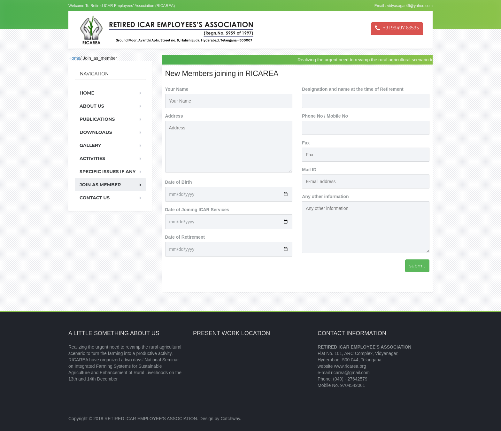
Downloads (96, 132)
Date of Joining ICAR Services (197, 209)
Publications (97, 119)
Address (174, 116)
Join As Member (100, 185)
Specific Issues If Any (107, 171)
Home (74, 58)
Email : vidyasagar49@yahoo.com (403, 6)
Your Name (177, 89)
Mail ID (309, 169)
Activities (92, 158)
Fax (306, 142)
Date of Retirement (185, 237)
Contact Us (95, 198)
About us (92, 106)
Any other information (325, 196)
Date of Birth (178, 182)
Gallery (90, 145)
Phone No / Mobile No (325, 116)
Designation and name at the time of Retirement (352, 89)
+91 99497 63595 (397, 28)
